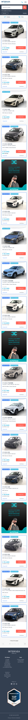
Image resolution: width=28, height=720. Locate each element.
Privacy (9, 717)
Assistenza (7, 672)
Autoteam (7, 660)
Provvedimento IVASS (7, 667)
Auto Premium (21, 662)
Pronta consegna (20, 659)
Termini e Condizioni (16, 717)
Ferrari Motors (7, 663)
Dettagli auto (20, 47)
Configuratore (21, 660)
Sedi (7, 677)
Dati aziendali (7, 664)
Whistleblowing (7, 666)
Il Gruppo (7, 659)
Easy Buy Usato (7, 674)
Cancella (25, 13)
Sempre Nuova (7, 676)
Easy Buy (7, 673)
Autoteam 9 (7, 662)
